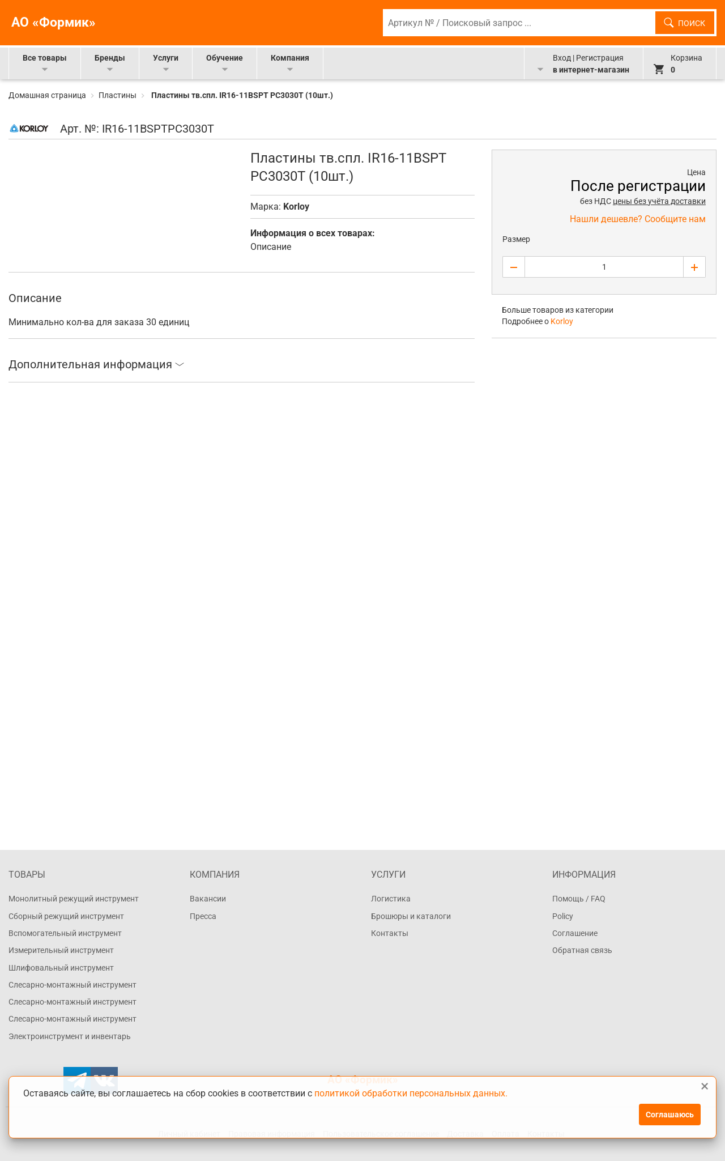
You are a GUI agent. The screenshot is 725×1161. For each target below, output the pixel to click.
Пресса (203, 916)
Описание (270, 246)
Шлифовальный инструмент (61, 967)
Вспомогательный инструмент (65, 933)
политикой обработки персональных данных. (411, 1092)
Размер (516, 239)
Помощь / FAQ (578, 898)
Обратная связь (582, 950)
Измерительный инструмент (61, 950)
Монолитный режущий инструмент (73, 898)
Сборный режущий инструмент (66, 916)
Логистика (391, 898)
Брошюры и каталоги (411, 916)
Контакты (389, 933)
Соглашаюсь (670, 1114)
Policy (562, 916)
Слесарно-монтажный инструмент (72, 984)
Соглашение (575, 933)
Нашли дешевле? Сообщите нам (638, 219)
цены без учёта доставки (659, 201)
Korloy (296, 206)
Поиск (691, 23)
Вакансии (208, 898)
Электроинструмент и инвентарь (69, 1036)
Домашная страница (48, 95)
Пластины (118, 95)
